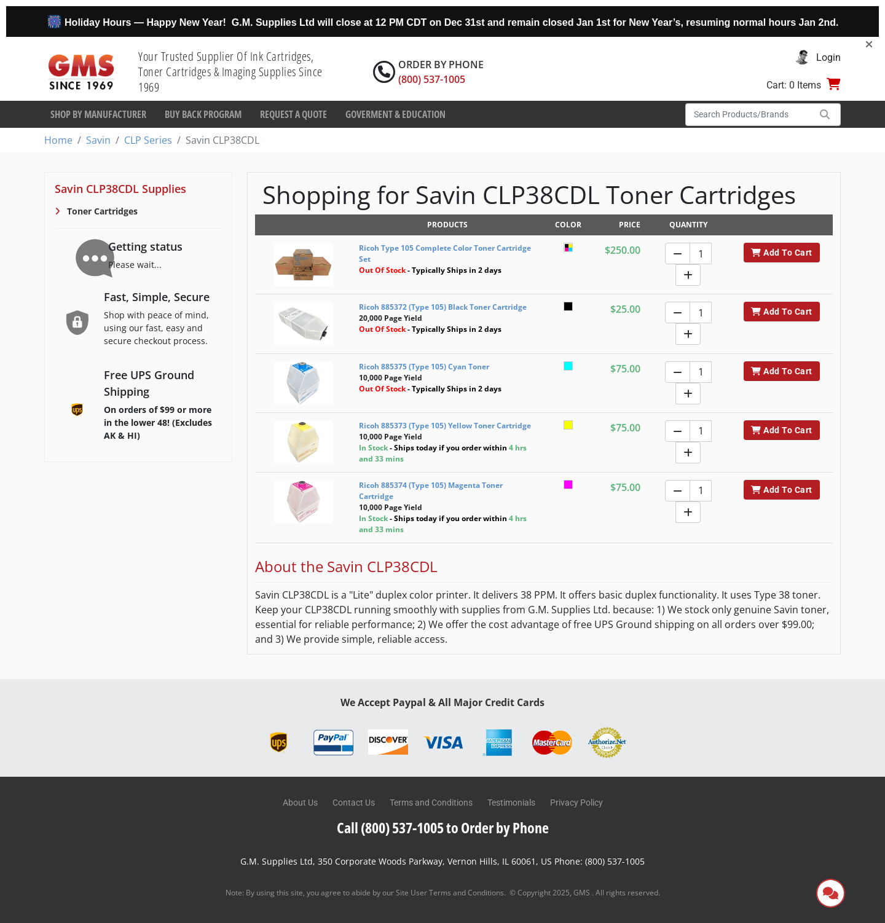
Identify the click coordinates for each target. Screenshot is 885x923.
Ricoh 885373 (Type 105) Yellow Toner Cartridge (445, 425)
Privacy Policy (576, 802)
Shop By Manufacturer (98, 114)
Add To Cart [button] (781, 252)
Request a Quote (293, 114)
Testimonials (511, 802)
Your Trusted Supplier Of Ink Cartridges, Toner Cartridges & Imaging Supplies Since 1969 (230, 71)
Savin (98, 140)
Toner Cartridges (101, 211)
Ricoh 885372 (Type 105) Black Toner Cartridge (443, 307)
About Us (300, 802)
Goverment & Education (395, 114)
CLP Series (148, 140)
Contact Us (353, 802)
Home (58, 140)
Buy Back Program (203, 114)
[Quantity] (701, 253)
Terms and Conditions (431, 802)
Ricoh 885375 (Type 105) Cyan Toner (424, 366)
